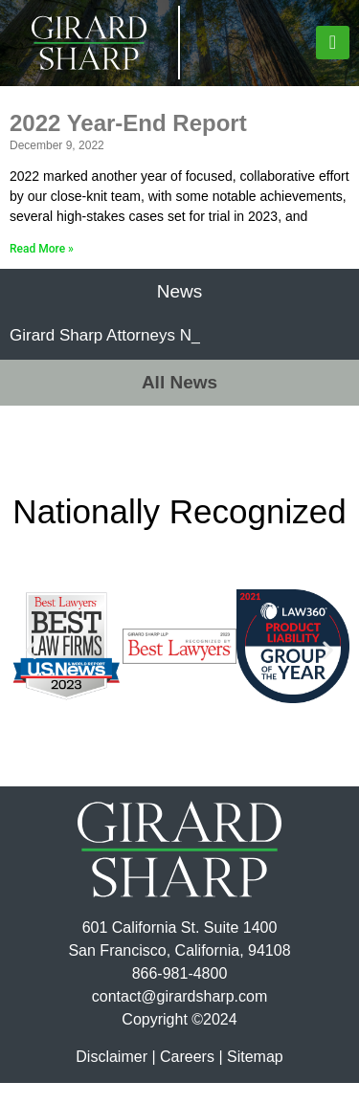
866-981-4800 (180, 994)
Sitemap (255, 1078)
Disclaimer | (115, 1078)
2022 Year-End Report (128, 144)
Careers (187, 1078)
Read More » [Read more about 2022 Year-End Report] (42, 269)
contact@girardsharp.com (179, 1017)
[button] (332, 42)
